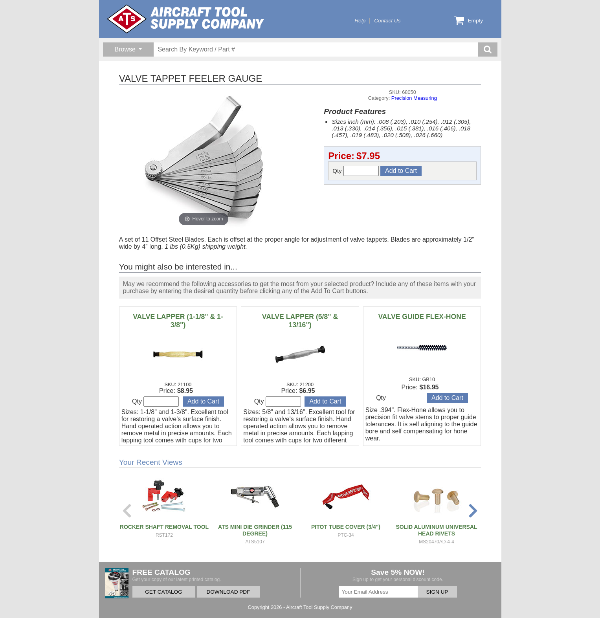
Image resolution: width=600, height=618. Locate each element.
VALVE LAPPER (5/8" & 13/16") (300, 321)
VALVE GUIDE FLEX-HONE (422, 317)
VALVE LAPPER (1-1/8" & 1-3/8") (178, 321)
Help (359, 21)
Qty (355, 171)
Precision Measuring (414, 98)
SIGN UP (437, 592)
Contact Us (387, 21)
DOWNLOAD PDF (228, 592)
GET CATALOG (163, 592)
